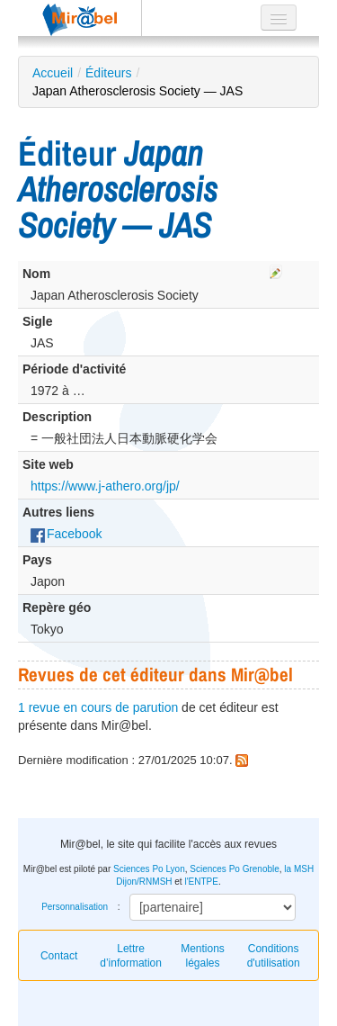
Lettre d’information (131, 955)
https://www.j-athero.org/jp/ (105, 486)
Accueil (52, 73)
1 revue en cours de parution (98, 707)
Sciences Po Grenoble (234, 869)
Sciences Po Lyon (149, 869)
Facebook (66, 533)
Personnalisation (74, 907)
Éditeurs (108, 73)
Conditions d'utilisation (273, 955)
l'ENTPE (200, 881)
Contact (58, 956)
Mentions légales (203, 955)
